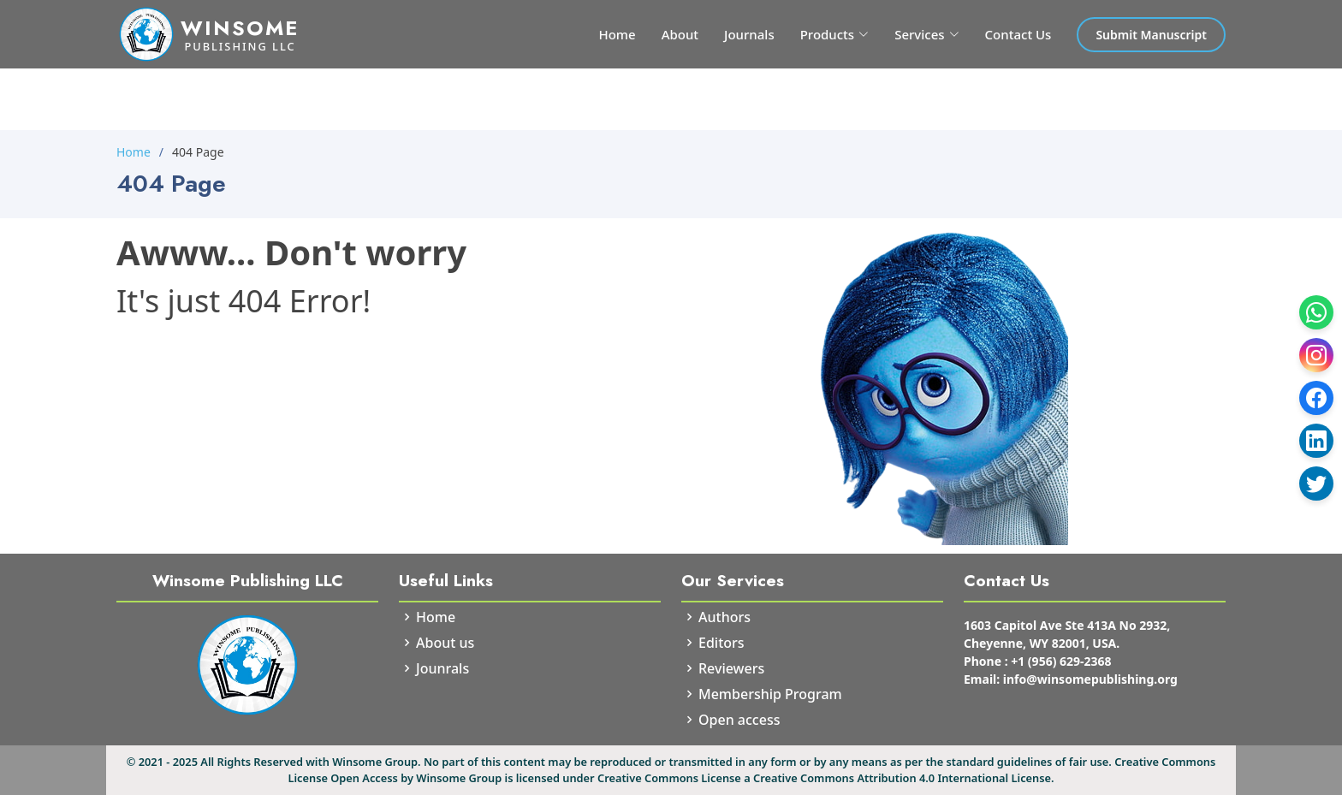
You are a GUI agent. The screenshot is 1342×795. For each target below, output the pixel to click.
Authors (724, 617)
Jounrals (442, 668)
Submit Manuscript (1151, 35)
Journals (749, 34)
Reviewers (731, 668)
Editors (721, 643)
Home (616, 34)
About (680, 34)
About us (445, 643)
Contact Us (1018, 34)
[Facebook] (1316, 398)
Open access (739, 720)
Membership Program (770, 694)
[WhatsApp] (1316, 312)
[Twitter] (1316, 483)
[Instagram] (1316, 355)
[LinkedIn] (1316, 441)
